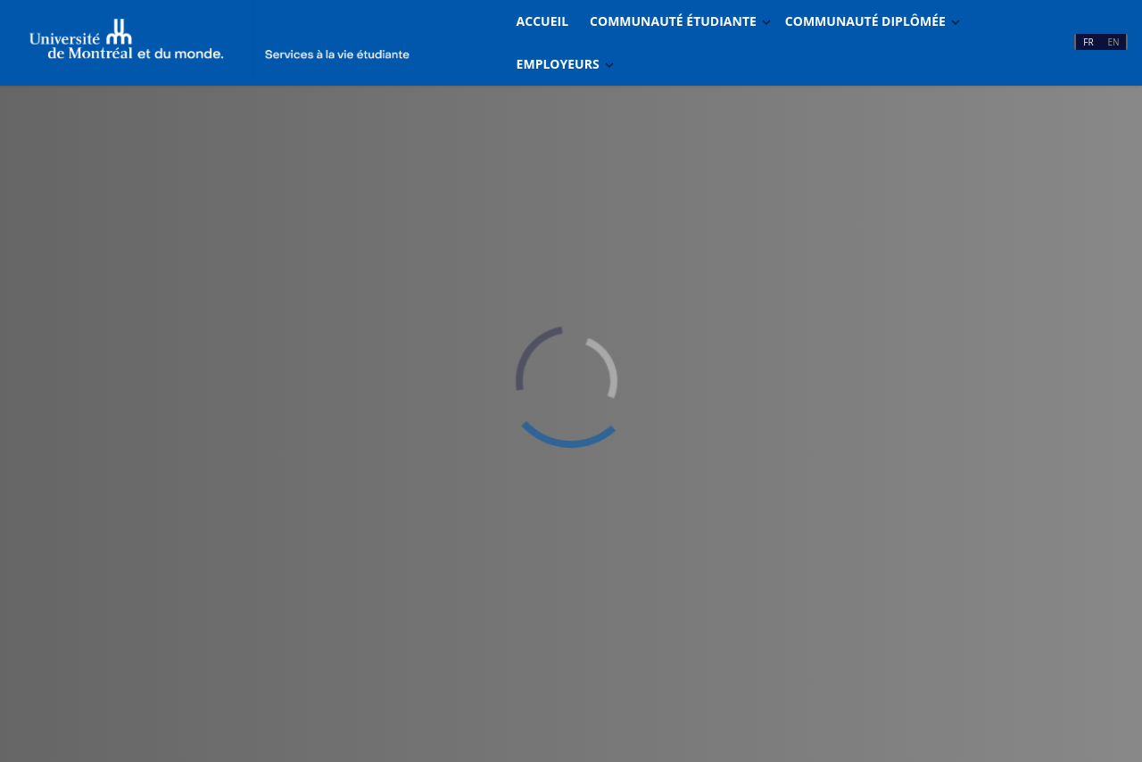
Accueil (542, 20)
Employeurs (558, 63)
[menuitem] (542, 21)
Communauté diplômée (865, 20)
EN (1113, 42)
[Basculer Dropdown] (766, 21)
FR (1088, 42)
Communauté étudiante (673, 20)
